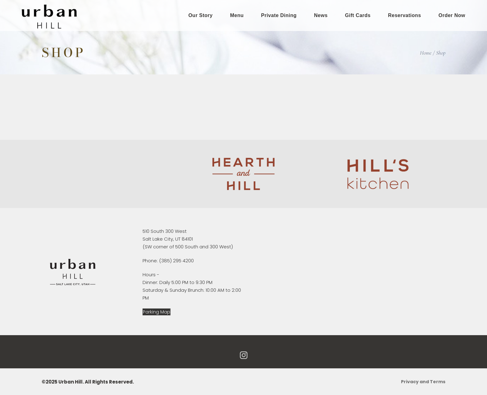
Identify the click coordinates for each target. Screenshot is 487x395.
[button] (157, 311)
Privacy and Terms (423, 382)
